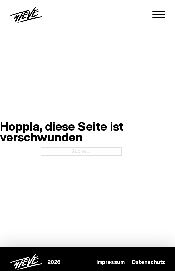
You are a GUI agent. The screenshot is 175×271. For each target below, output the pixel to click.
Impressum (111, 262)
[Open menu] (158, 15)
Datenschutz (148, 262)
